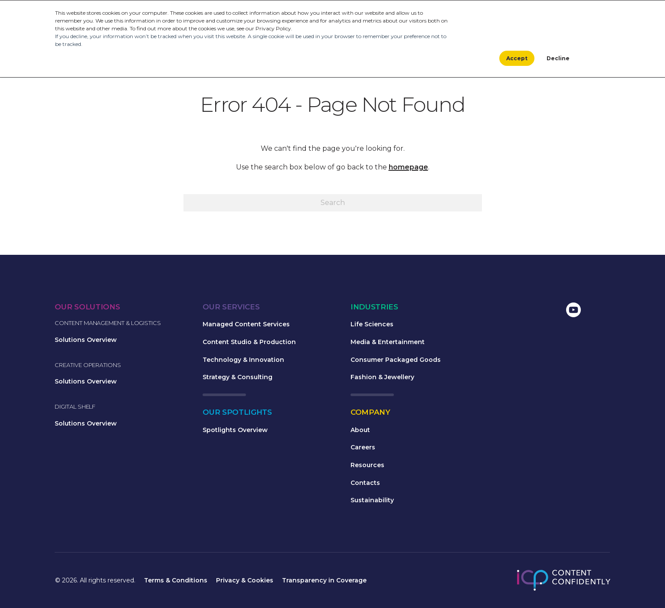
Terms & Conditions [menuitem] (175, 580)
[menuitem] (505, 310)
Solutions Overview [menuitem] (86, 340)
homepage (408, 167)
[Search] (332, 202)
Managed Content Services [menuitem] (246, 324)
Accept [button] (516, 58)
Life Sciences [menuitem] (372, 324)
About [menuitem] (360, 430)
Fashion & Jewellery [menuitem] (382, 377)
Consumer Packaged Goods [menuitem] (396, 360)
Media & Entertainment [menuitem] (388, 342)
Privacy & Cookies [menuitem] (244, 580)
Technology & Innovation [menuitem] (243, 360)
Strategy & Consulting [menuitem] (237, 377)
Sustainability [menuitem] (372, 500)
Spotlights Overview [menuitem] (235, 430)
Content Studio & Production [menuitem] (249, 342)
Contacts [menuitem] (365, 483)
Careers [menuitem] (363, 447)
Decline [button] (558, 58)
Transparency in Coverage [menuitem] (324, 580)
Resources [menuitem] (367, 465)
